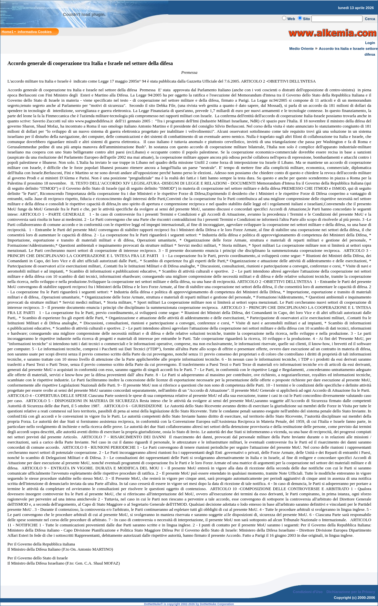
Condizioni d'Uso (307, 592)
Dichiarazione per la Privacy (351, 592)
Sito (306, 19)
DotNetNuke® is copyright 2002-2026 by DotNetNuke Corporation (189, 604)
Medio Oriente (301, 48)
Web (291, 19)
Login (370, 43)
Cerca (370, 19)
